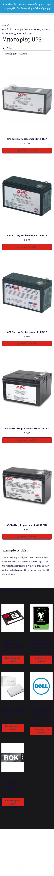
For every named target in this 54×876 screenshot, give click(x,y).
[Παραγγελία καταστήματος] (27, 53)
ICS (35, 865)
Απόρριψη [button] (44, 8)
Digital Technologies (32, 871)
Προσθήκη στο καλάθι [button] (27, 150)
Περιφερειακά (32, 29)
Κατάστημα (17, 29)
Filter (7, 48)
